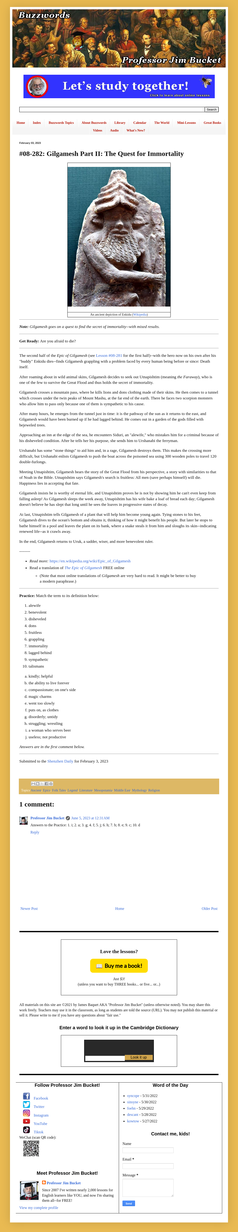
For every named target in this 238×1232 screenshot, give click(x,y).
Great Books (212, 123)
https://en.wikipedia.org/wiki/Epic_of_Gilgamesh (90, 561)
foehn (131, 1108)
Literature (86, 790)
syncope (133, 1096)
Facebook (41, 1098)
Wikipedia (140, 314)
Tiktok (38, 1132)
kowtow (133, 1121)
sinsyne (132, 1102)
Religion (154, 790)
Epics (46, 790)
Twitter (39, 1107)
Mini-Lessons (186, 123)
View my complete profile (38, 1208)
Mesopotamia (103, 790)
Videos (97, 130)
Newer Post (29, 909)
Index (37, 123)
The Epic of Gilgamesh (83, 567)
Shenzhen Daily (60, 761)
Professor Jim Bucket (47, 818)
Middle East (122, 790)
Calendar (139, 123)
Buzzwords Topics (61, 123)
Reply (34, 832)
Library (119, 123)
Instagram (41, 1115)
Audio (114, 130)
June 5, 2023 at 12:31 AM (90, 818)
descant (132, 1115)
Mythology (139, 790)
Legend (73, 790)
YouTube (40, 1124)
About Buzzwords (94, 123)
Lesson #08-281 (109, 355)
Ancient (36, 790)
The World (161, 123)
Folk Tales (59, 790)
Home (21, 123)
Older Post (210, 909)
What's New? (135, 130)
